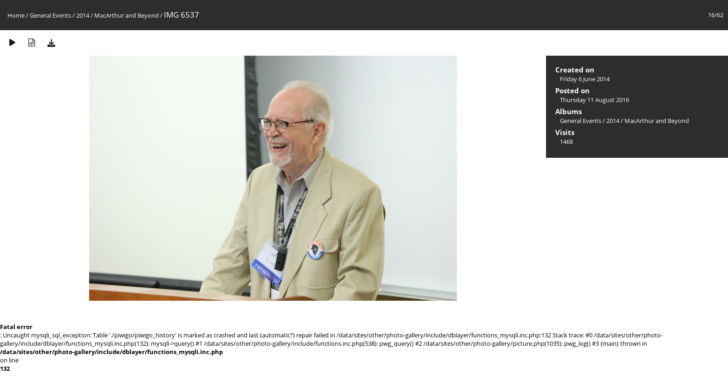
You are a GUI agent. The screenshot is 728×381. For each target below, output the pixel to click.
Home (16, 15)
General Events (50, 15)
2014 (82, 15)
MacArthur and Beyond (126, 15)
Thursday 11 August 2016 (594, 100)
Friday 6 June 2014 (585, 79)
